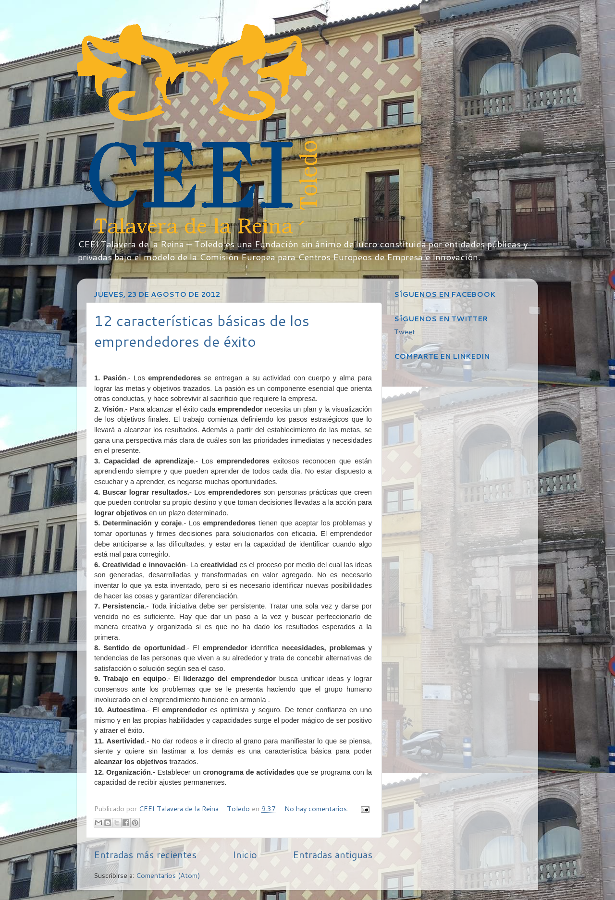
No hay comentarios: (317, 808)
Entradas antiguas (332, 854)
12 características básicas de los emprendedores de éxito (201, 331)
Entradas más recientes (145, 854)
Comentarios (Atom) (168, 875)
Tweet (404, 332)
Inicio (245, 854)
